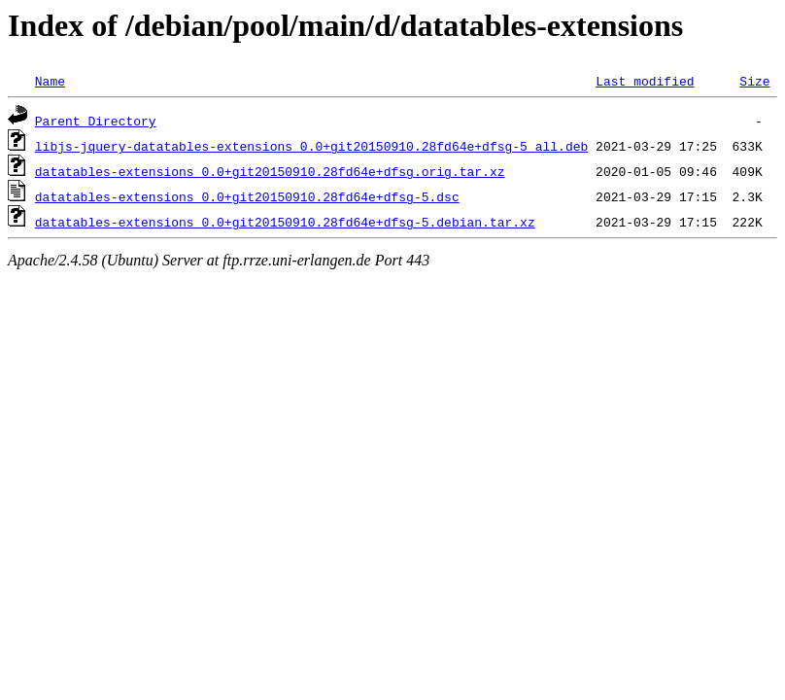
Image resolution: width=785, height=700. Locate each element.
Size (754, 80)
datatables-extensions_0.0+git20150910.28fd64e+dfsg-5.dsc (247, 196)
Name (50, 80)
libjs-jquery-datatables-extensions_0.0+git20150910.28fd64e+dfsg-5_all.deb (311, 146)
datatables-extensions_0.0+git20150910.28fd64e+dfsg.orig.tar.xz (270, 171)
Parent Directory (95, 120)
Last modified (645, 80)
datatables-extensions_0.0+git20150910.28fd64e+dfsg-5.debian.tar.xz (285, 221)
